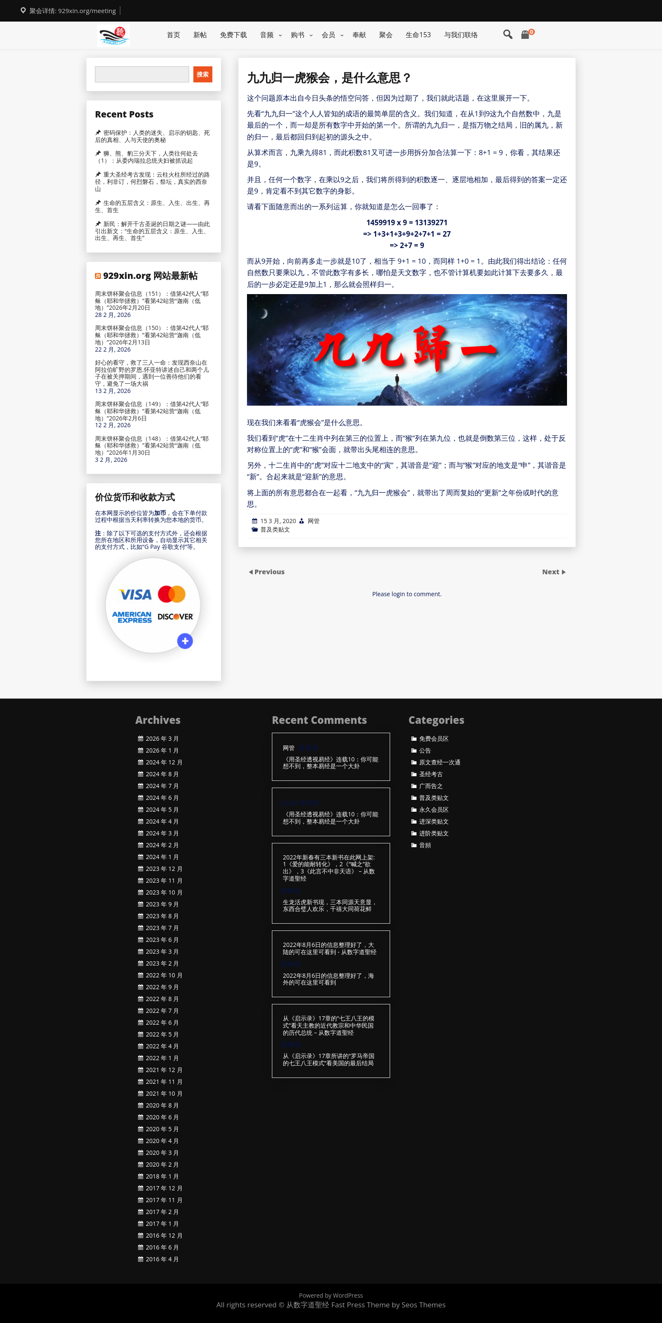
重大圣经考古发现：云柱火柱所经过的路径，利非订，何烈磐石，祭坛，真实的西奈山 (152, 182)
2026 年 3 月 (162, 738)
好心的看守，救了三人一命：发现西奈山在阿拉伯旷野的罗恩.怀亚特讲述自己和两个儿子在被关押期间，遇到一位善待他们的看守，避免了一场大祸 (152, 373)
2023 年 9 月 (162, 904)
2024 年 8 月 (162, 774)
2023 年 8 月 (162, 916)
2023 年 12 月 (164, 869)
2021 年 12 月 (164, 1070)
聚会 (386, 34)
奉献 (359, 34)
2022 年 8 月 (162, 999)
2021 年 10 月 (164, 1093)
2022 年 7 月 (162, 1011)
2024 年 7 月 (162, 786)
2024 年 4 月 (162, 821)
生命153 (418, 34)
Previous (270, 571)
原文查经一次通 (440, 762)
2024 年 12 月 (164, 762)
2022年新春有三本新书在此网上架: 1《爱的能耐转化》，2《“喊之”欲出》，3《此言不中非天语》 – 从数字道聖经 (329, 868)
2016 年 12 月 (164, 1235)
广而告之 (431, 786)
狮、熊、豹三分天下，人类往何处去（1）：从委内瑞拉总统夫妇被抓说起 (146, 157)
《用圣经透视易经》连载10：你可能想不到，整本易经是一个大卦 (330, 763)
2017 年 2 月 (162, 1212)
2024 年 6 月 (162, 798)
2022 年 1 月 (162, 1058)
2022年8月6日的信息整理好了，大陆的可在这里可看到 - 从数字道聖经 (330, 948)
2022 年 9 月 (162, 987)
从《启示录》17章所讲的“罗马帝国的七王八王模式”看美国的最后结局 (328, 1060)
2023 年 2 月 (162, 963)
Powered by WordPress (331, 1295)
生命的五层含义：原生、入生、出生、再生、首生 (152, 206)
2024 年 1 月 (162, 857)
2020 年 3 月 (162, 1153)
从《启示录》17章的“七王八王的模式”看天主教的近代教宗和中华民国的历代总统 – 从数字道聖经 (328, 1025)
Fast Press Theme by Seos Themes (388, 1304)
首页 (173, 34)
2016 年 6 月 (162, 1247)
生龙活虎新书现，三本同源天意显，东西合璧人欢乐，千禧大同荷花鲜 (330, 906)
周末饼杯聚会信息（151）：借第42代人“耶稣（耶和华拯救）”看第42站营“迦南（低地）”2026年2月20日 (152, 300)
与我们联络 (461, 34)
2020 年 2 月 (162, 1164)
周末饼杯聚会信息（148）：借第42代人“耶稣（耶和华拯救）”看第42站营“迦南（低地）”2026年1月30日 (152, 445)
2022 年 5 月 (162, 1034)
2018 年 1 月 (162, 1176)
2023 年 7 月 (162, 928)
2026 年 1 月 (162, 750)
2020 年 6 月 (162, 1117)
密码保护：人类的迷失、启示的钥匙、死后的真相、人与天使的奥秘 (152, 136)
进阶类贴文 (434, 833)
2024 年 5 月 (162, 809)
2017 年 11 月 (164, 1200)
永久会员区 (434, 809)
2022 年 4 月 (162, 1046)
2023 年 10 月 (164, 892)
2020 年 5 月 (162, 1129)
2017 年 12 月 (164, 1188)
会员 (328, 34)
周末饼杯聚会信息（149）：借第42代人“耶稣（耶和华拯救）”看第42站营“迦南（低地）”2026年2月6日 (152, 411)
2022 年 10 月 (164, 975)
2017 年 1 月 (162, 1224)
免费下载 (233, 34)
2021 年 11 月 (164, 1082)
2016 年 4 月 (162, 1259)
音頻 (425, 845)
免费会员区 (434, 738)
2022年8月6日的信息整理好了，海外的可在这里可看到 (328, 979)
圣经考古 (431, 774)
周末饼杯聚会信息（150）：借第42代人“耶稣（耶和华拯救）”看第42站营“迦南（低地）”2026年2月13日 (152, 335)
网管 (314, 521)
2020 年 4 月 (162, 1141)
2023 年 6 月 (162, 940)
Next (551, 571)
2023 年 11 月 (164, 880)
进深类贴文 (434, 821)
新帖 (200, 34)
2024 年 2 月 (162, 845)
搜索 (203, 74)
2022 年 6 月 (162, 1022)
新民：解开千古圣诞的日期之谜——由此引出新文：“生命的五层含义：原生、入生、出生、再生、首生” (152, 231)
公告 (425, 750)
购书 (297, 34)
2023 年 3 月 (162, 951)
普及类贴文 (275, 529)
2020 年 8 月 (162, 1105)
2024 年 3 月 (162, 833)
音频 (267, 34)
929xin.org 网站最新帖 (150, 275)
